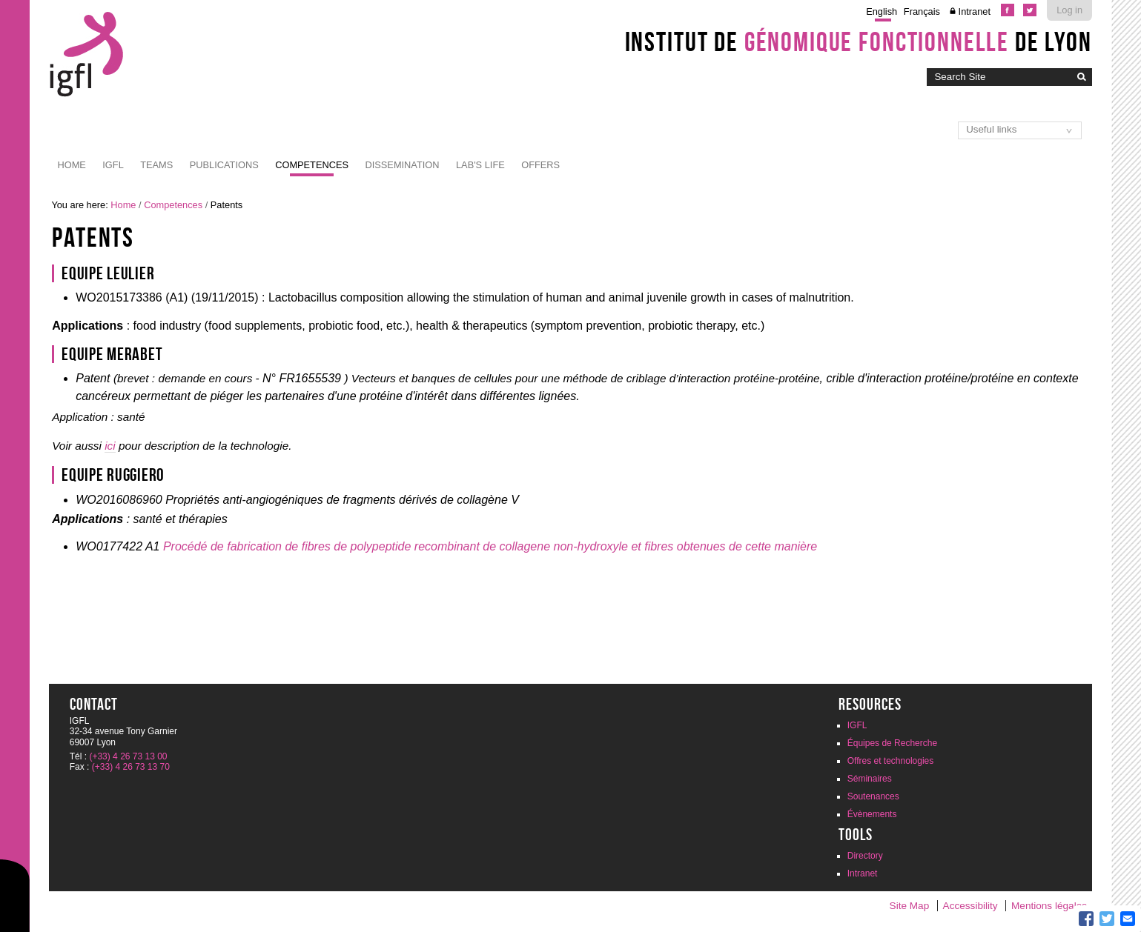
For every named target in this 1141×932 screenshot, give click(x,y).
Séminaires (869, 778)
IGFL (112, 164)
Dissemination (403, 164)
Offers (540, 164)
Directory (865, 856)
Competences (311, 164)
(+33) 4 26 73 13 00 (128, 756)
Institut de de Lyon (858, 41)
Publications (224, 164)
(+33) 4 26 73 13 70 (131, 767)
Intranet (974, 11)
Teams (156, 164)
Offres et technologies (890, 761)
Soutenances (873, 796)
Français (922, 11)
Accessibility (970, 905)
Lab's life (480, 164)
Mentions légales (1049, 905)
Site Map (910, 905)
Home (71, 164)
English (881, 11)
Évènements (872, 814)
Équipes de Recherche (892, 743)
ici (110, 445)
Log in (1069, 10)
